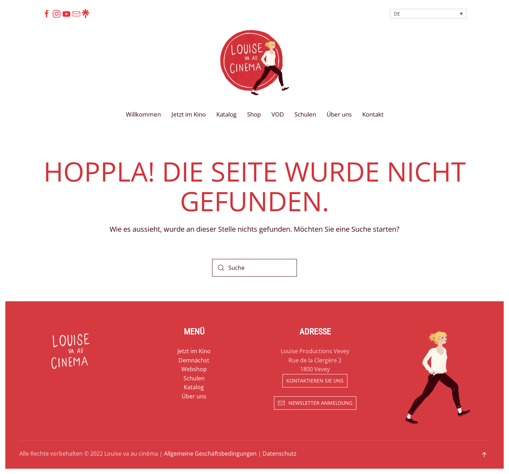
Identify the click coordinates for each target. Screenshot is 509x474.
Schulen (305, 114)
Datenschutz (280, 453)
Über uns (339, 114)
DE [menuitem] (397, 13)
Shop (254, 114)
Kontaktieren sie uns (315, 380)
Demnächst (194, 360)
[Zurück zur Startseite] (254, 62)
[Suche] (254, 268)
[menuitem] (428, 13)
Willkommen (143, 114)
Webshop (194, 369)
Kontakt (373, 114)
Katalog (226, 114)
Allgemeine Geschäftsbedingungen (210, 453)
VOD (277, 114)
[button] (484, 454)
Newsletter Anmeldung (315, 403)
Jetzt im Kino (188, 114)
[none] (428, 13)
